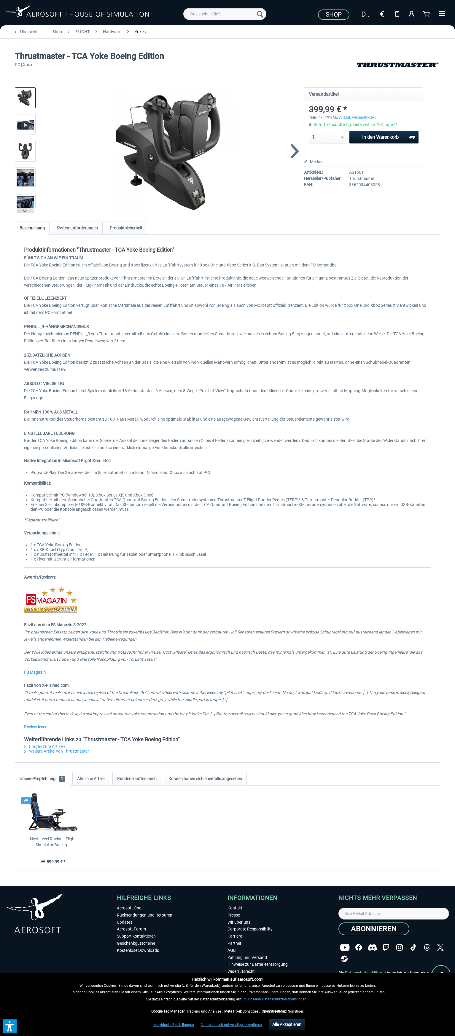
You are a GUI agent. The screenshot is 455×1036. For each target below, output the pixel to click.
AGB (232, 950)
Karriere (235, 936)
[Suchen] (260, 14)
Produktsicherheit (126, 228)
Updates (124, 922)
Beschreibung (32, 228)
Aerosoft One (129, 908)
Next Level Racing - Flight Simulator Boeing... (53, 842)
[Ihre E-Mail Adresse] (393, 914)
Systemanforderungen (77, 228)
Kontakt (235, 908)
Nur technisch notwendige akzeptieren (231, 1025)
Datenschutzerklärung (365, 972)
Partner (234, 943)
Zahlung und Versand (247, 957)
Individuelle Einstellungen (173, 1025)
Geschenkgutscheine (136, 943)
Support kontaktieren (136, 936)
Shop (334, 14)
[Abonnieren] (373, 928)
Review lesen (35, 726)
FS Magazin (35, 672)
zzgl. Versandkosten (359, 117)
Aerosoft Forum (131, 929)
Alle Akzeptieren (286, 1024)
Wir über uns (239, 922)
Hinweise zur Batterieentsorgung (258, 964)
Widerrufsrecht (241, 971)
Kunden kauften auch (137, 778)
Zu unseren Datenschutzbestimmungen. (275, 999)
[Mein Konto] (412, 13)
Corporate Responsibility (250, 929)
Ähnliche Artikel (91, 778)
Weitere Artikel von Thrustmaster (56, 751)
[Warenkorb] (427, 13)
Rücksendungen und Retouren (144, 915)
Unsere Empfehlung (42, 778)
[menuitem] (224, 14)
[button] (10, 1026)
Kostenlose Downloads (138, 950)
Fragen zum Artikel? (45, 746)
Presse (234, 915)
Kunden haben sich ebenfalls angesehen (205, 778)
